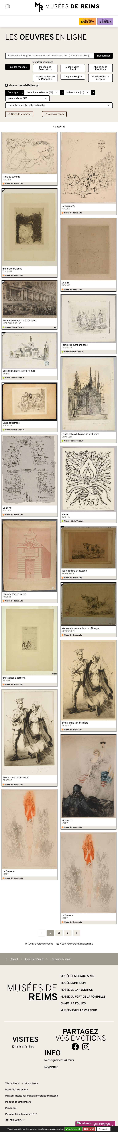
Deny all (90, 1129)
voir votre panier (54, 114)
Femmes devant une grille (75, 345)
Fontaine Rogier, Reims (14, 594)
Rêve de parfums (11, 177)
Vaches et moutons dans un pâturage (80, 628)
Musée (105, 21)
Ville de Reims (12, 1083)
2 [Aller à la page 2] (59, 933)
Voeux (65, 514)
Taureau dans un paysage (74, 571)
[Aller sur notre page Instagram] (85, 1046)
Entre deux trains (11, 423)
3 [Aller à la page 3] (67, 933)
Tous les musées (17, 67)
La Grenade (8, 871)
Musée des (87, 21)
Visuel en (23, 85)
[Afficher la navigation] (8, 7)
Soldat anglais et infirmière (75, 723)
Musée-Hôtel (100, 78)
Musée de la (100, 68)
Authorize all (73, 1129)
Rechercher (103, 55)
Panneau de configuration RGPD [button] (21, 1114)
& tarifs (59, 1060)
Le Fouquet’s (68, 206)
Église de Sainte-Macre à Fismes (19, 371)
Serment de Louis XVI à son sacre (19, 321)
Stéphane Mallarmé (12, 269)
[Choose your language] (15, 1120)
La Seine (7, 508)
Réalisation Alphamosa (16, 1089)
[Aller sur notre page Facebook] (75, 1046)
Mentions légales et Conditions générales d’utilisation (31, 1095)
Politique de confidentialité (18, 1102)
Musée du (45, 78)
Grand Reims (31, 1083)
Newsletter (50, 1067)
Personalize (104, 1129)
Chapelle (73, 76)
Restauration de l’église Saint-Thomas (80, 434)
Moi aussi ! (67, 821)
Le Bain (65, 283)
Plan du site (11, 1108)
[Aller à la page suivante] (76, 933)
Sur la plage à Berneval (14, 678)
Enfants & (23, 1047)
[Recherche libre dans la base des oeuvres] (49, 56)
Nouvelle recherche (19, 114)
